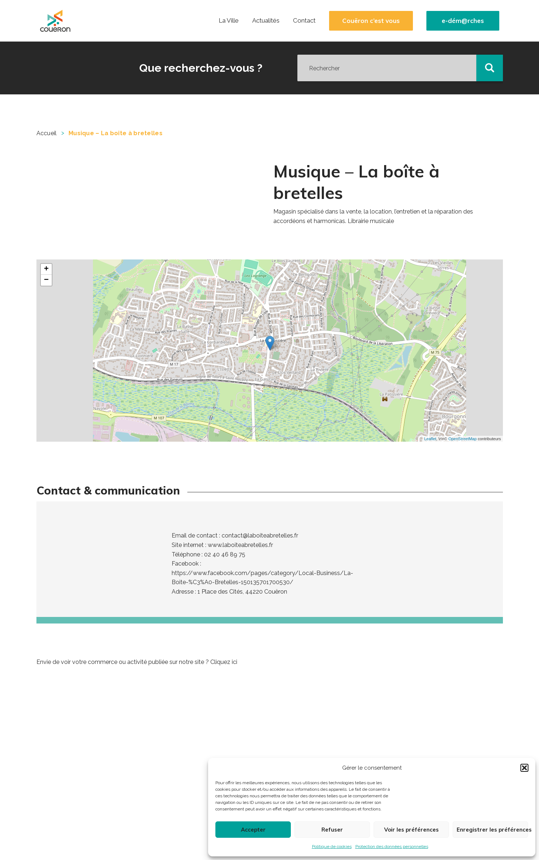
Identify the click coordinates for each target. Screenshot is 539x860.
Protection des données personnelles (391, 846)
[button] (524, 767)
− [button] (46, 280)
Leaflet (430, 439)
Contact (304, 20)
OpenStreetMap (462, 439)
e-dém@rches (463, 20)
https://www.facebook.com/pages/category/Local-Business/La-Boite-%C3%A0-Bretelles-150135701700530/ (262, 578)
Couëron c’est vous (371, 20)
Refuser (332, 829)
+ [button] (46, 269)
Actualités (266, 20)
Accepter (253, 829)
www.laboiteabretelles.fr (240, 545)
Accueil (46, 133)
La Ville (229, 20)
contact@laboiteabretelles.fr (260, 535)
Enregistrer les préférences (492, 829)
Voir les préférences (411, 829)
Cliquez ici (223, 661)
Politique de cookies (332, 846)
